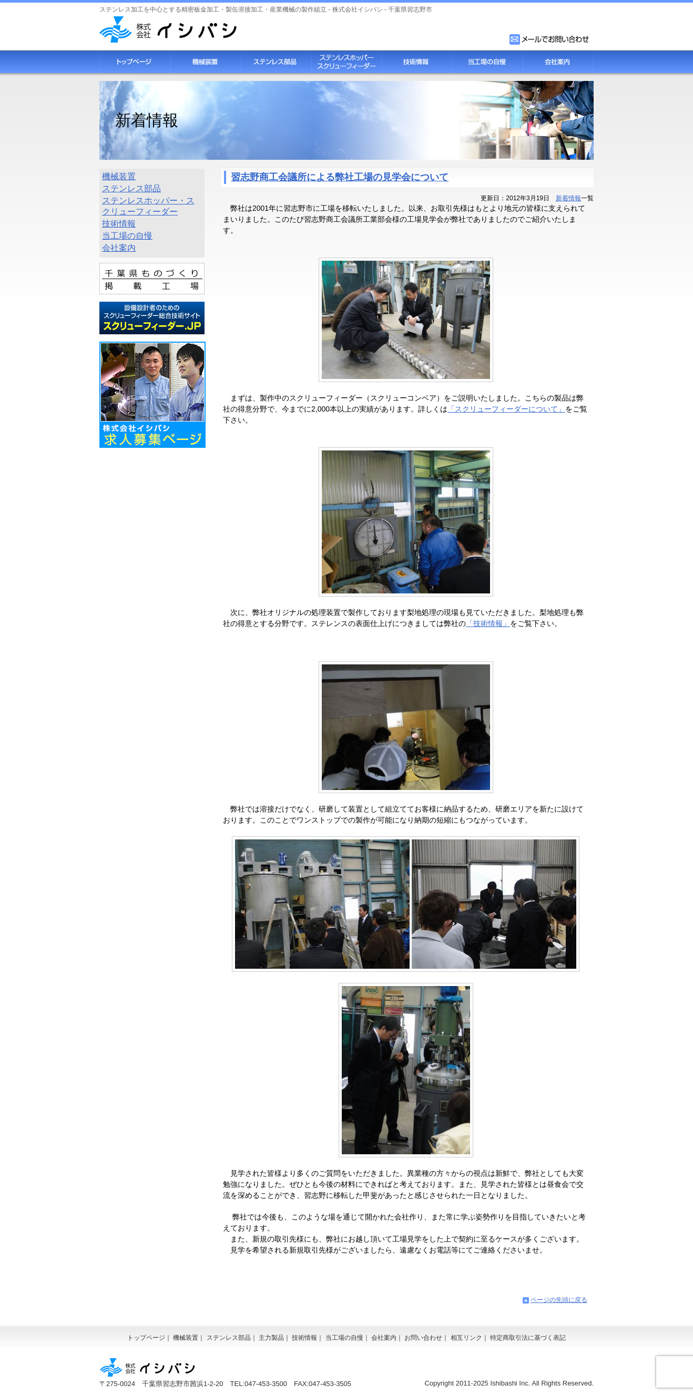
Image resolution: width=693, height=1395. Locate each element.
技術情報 (417, 61)
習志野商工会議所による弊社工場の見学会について (340, 177)
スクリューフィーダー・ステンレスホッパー (346, 61)
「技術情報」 (488, 623)
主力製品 (271, 1337)
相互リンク (466, 1337)
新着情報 (568, 198)
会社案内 (558, 61)
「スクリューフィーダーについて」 (506, 409)
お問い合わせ (423, 1337)
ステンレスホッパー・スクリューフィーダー (148, 206)
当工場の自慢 (487, 61)
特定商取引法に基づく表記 (528, 1337)
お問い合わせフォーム (549, 39)
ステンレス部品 (276, 61)
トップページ (134, 61)
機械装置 (205, 61)
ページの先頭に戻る (559, 1300)
